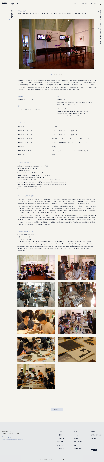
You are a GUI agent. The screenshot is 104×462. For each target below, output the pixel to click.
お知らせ (59, 431)
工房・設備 (60, 442)
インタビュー (77, 435)
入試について (60, 448)
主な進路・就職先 (78, 448)
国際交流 (76, 438)
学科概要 (59, 435)
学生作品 (76, 431)
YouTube (93, 3)
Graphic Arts (14, 3)
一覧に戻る (55, 409)
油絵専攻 (93, 431)
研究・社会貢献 (77, 442)
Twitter (76, 3)
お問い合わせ (94, 438)
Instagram (85, 3)
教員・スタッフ (61, 445)
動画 (75, 445)
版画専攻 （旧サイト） (96, 435)
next (92, 404)
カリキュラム (60, 438)
